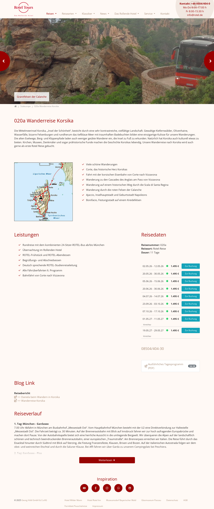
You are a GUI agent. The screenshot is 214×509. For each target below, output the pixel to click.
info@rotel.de (195, 15)
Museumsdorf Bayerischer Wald (121, 500)
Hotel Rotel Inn (94, 500)
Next (209, 61)
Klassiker (87, 13)
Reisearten (68, 13)
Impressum (97, 506)
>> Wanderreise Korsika (31, 400)
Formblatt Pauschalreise (76, 506)
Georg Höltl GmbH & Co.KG (34, 500)
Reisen (50, 13)
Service (148, 13)
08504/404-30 (152, 348)
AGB (185, 500)
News (103, 13)
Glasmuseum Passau (151, 500)
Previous (5, 61)
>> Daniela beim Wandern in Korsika (39, 397)
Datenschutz (172, 500)
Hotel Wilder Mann (73, 500)
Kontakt (164, 13)
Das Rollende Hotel (126, 13)
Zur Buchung (191, 266)
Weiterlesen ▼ (107, 460)
